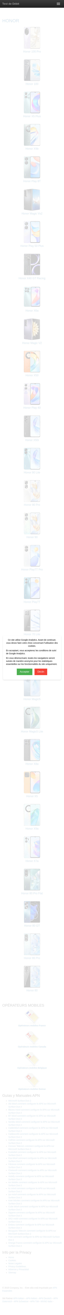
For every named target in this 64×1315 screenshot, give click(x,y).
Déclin (41, 671)
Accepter (24, 671)
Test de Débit (10, 3)
